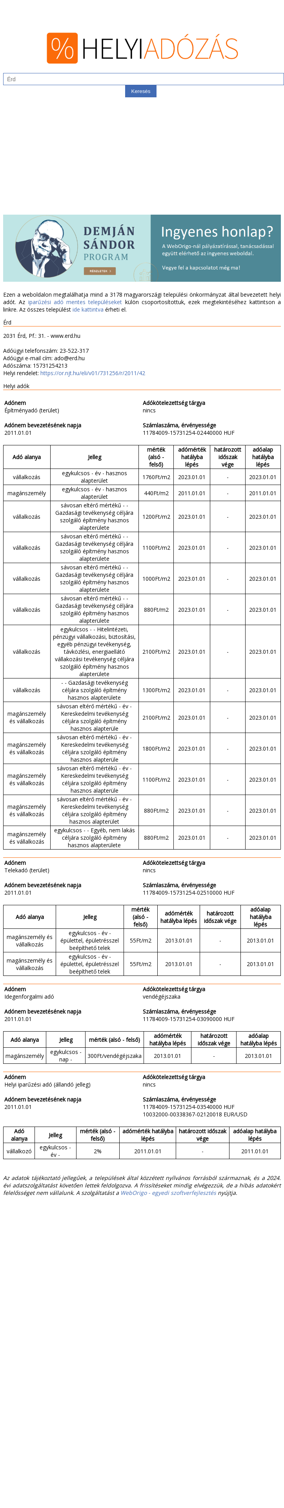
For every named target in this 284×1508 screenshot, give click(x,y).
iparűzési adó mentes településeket (75, 302)
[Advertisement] (142, 160)
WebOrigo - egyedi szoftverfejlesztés (168, 1192)
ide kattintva (88, 309)
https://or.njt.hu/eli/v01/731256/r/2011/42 (92, 373)
